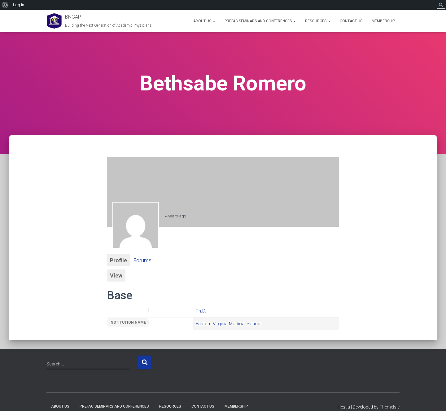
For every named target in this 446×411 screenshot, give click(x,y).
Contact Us (351, 21)
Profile (118, 260)
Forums (142, 260)
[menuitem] (5, 5)
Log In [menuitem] (18, 4)
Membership (383, 21)
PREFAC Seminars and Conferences (260, 21)
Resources (317, 21)
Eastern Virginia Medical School (228, 323)
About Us (204, 21)
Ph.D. (201, 311)
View (116, 275)
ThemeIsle (389, 406)
